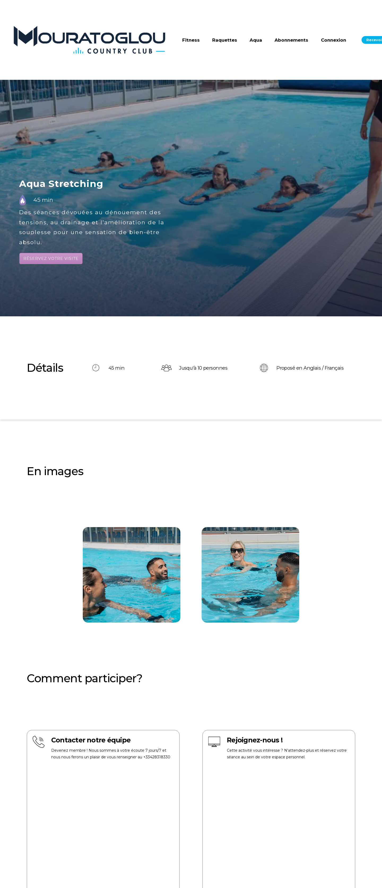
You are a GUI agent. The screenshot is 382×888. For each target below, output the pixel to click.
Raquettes (224, 40)
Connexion (333, 40)
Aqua (256, 40)
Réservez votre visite (51, 258)
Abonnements (291, 40)
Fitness (191, 40)
